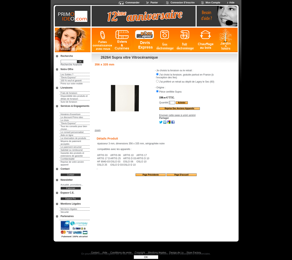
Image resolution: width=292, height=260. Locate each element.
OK (146, 257)
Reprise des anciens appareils (179, 108)
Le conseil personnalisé (72, 132)
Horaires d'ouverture (71, 114)
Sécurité (65, 212)
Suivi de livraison (69, 102)
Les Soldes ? (67, 74)
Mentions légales (69, 209)
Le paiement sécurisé (71, 147)
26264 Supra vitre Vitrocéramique (129, 57)
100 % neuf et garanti (71, 80)
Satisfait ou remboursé (72, 150)
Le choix (65, 120)
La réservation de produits (73, 138)
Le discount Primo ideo (72, 117)
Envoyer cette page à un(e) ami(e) (177, 115)
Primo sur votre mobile (72, 83)
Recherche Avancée (71, 64)
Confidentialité (68, 159)
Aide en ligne (67, 135)
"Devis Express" (68, 77)
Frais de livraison (69, 93)
